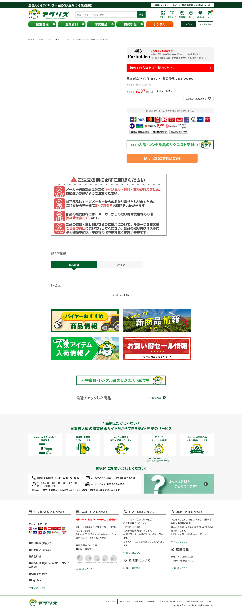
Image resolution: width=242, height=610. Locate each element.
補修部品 (130, 24)
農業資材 (71, 24)
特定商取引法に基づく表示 (170, 601)
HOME (31, 39)
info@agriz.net (125, 477)
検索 (141, 14)
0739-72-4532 (115, 484)
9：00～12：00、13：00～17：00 (57, 483)
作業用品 (101, 24)
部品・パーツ (54, 39)
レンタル (160, 24)
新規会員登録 (205, 24)
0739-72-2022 (71, 477)
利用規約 (151, 601)
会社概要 (139, 601)
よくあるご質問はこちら (162, 158)
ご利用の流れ (109, 601)
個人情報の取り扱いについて (199, 601)
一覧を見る (155, 397)
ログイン (188, 24)
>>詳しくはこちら (36, 587)
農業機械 (42, 24)
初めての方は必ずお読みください (153, 67)
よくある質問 (125, 601)
